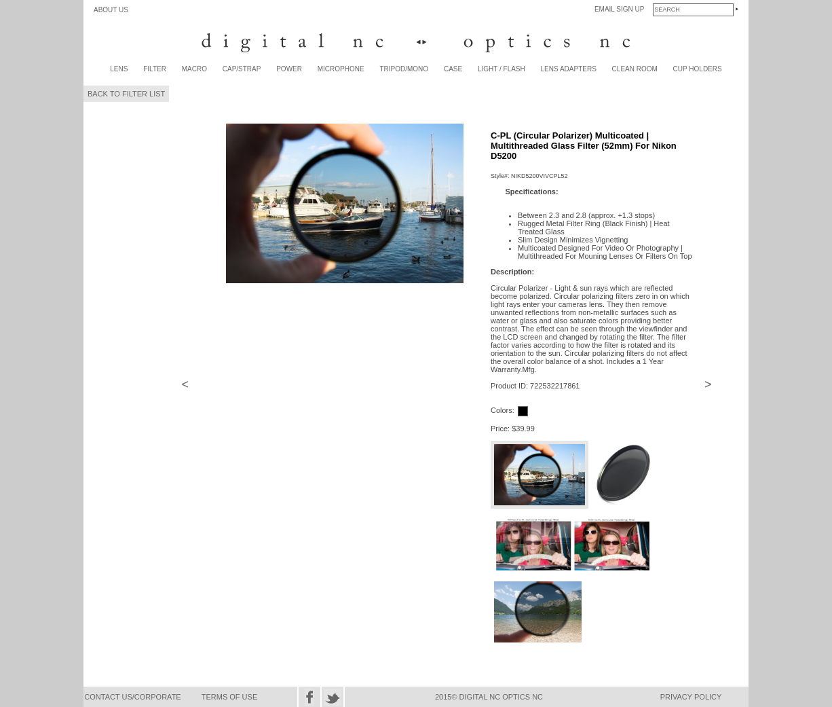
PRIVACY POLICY (691, 697)
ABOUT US (111, 10)
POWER (289, 69)
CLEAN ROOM (635, 69)
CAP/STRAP (242, 69)
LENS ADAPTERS (569, 69)
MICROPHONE (341, 69)
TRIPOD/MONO (403, 69)
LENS (119, 69)
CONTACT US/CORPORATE (132, 697)
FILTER (154, 69)
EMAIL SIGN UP (619, 9)
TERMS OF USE (230, 697)
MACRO (194, 69)
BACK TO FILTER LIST (126, 94)
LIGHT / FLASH (501, 69)
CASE (453, 69)
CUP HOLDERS (697, 69)
